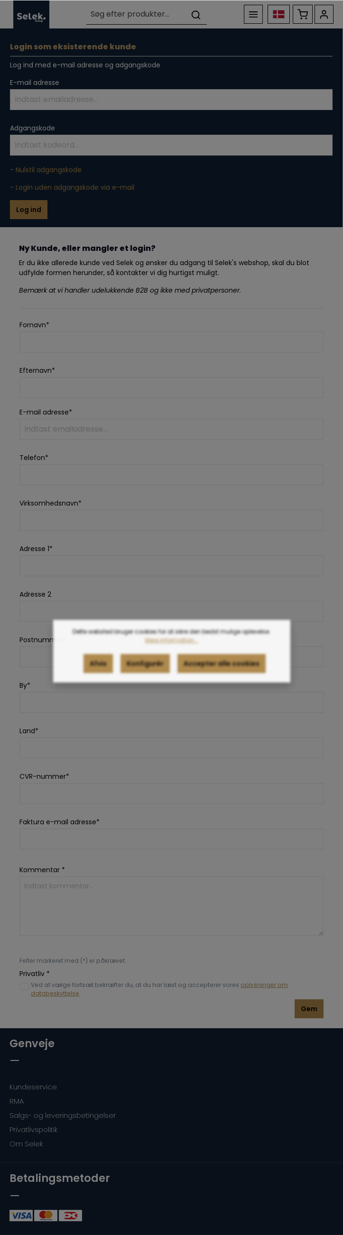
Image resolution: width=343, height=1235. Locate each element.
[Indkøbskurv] (303, 14)
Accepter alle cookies (222, 673)
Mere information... (171, 649)
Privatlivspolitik (33, 1129)
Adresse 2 (35, 594)
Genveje (32, 1043)
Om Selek (26, 1144)
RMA (16, 1101)
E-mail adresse (34, 82)
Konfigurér (145, 673)
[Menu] (253, 14)
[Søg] (196, 14)
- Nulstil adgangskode (46, 170)
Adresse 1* (36, 548)
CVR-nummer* (44, 776)
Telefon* (33, 457)
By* (24, 685)
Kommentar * (42, 870)
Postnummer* (42, 640)
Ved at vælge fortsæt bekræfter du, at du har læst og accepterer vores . (159, 989)
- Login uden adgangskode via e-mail (72, 187)
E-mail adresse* (45, 412)
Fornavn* (34, 325)
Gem (309, 1009)
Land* (28, 731)
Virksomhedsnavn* (50, 503)
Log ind (28, 209)
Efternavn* (37, 370)
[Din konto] (324, 14)
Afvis (98, 673)
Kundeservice (33, 1087)
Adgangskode (32, 128)
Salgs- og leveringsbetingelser (62, 1115)
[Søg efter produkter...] (135, 14)
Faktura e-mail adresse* (59, 822)
